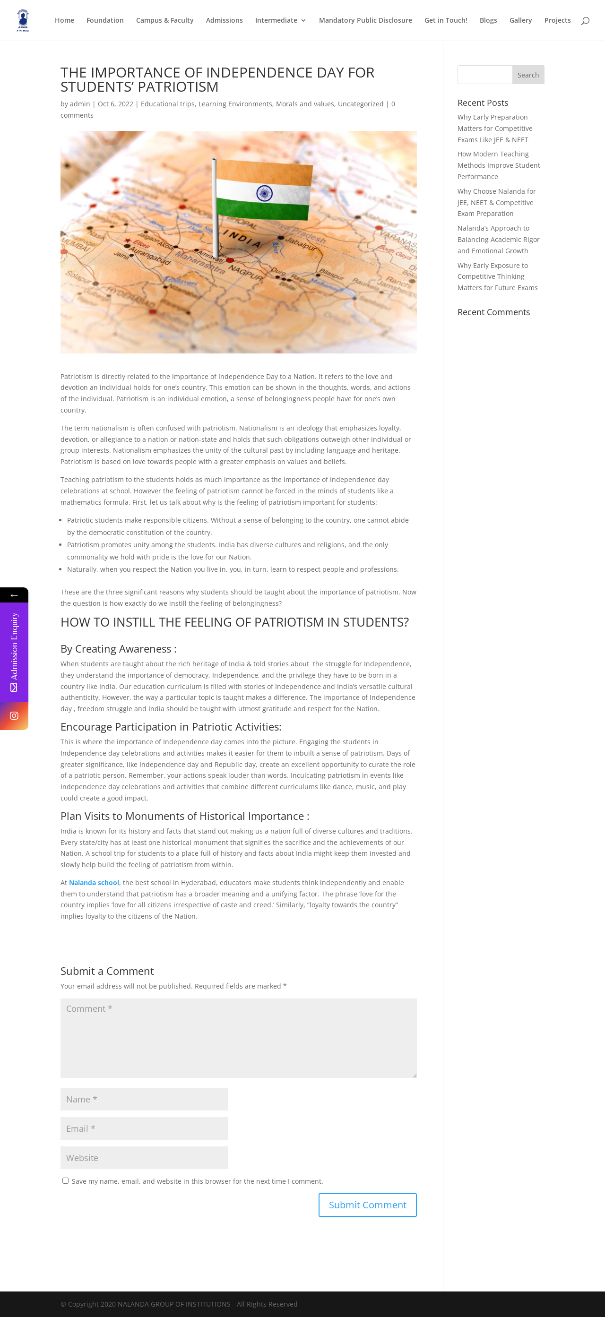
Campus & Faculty (165, 21)
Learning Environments (235, 103)
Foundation (105, 21)
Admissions (224, 21)
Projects (557, 21)
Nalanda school (94, 882)
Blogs (488, 21)
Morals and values (305, 103)
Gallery (521, 21)
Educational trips (168, 103)
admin (80, 103)
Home (64, 21)
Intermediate (276, 21)
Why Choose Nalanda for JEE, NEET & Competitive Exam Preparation (497, 202)
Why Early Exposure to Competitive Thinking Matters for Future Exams (498, 277)
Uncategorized (361, 103)
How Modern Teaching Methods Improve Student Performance (499, 165)
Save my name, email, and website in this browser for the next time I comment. (197, 1181)
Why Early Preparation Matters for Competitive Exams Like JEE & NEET (495, 128)
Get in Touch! (445, 21)
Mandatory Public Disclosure (365, 21)
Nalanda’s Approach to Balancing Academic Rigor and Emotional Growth (499, 239)
